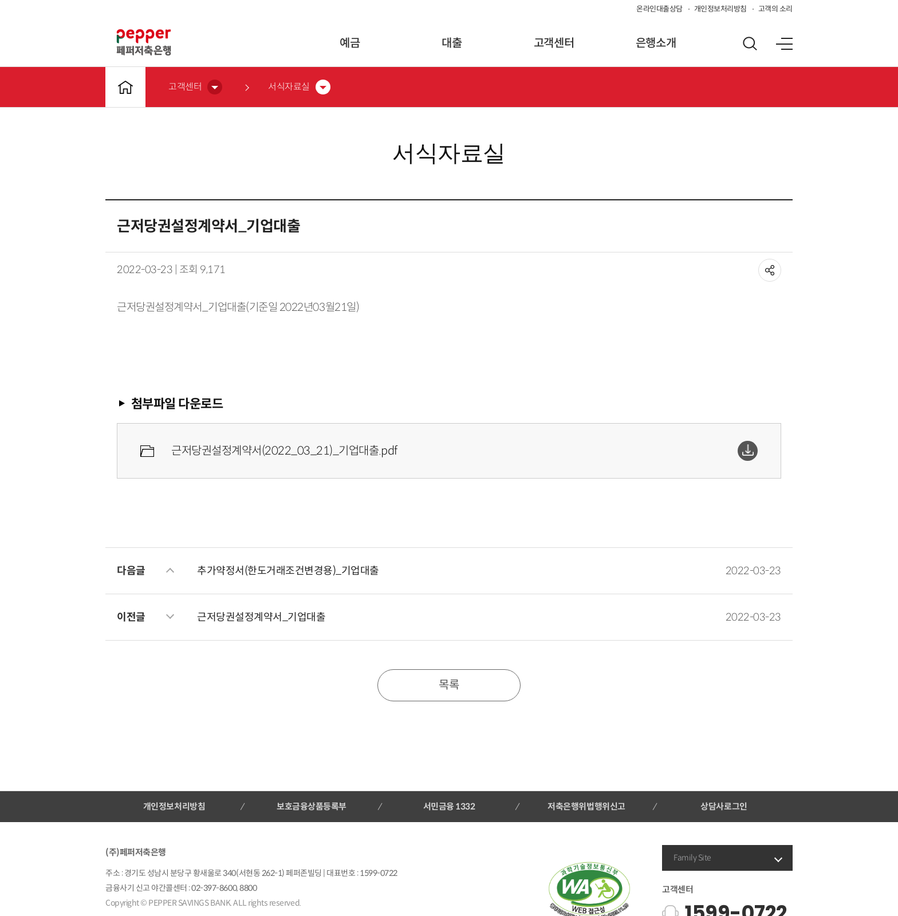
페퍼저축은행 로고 (143, 42)
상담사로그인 (723, 806)
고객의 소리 (775, 9)
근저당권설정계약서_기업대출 (261, 617)
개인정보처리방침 (720, 9)
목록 (449, 685)
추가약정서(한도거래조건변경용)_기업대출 (288, 570)
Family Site (692, 857)
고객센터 (554, 43)
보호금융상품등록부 (311, 806)
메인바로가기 (125, 87)
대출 (452, 43)
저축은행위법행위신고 (586, 806)
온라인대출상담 (659, 9)
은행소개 (656, 43)
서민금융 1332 (449, 806)
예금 (350, 43)
